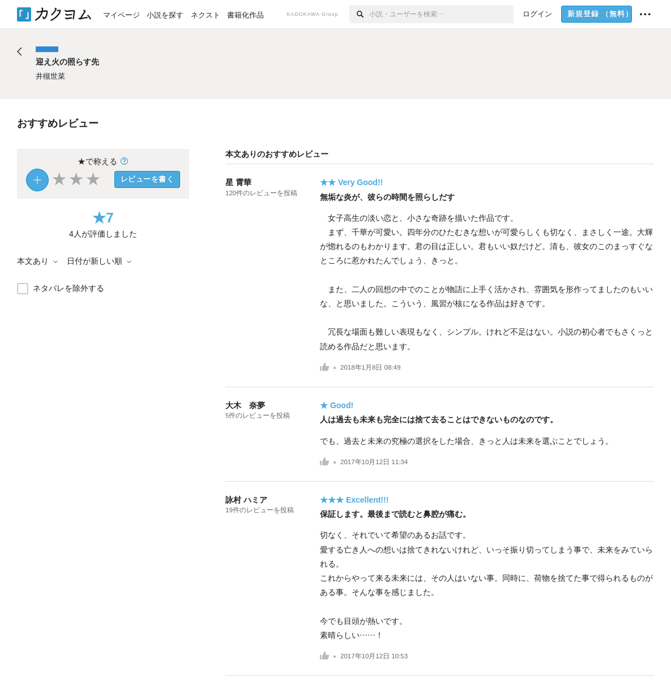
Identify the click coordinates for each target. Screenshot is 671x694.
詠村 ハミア (246, 499)
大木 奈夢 (245, 405)
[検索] (359, 14)
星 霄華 (238, 182)
